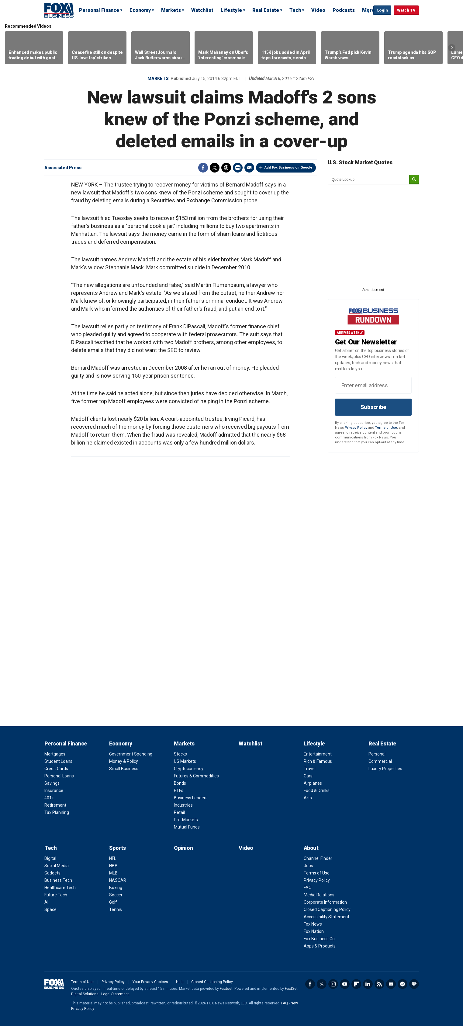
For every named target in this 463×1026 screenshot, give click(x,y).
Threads (226, 168)
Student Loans (58, 761)
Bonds (180, 783)
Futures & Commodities (196, 775)
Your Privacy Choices (150, 982)
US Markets (185, 761)
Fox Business (59, 10)
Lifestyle (231, 10)
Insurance (53, 790)
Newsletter (391, 984)
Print (238, 168)
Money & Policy (123, 761)
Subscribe (373, 407)
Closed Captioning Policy (327, 909)
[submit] (414, 180)
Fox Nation (314, 931)
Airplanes (313, 783)
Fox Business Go (319, 938)
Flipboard (356, 984)
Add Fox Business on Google (288, 167)
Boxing (115, 887)
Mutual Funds (187, 827)
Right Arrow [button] (451, 47)
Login (382, 10)
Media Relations (319, 894)
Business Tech (58, 880)
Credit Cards (56, 768)
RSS (379, 984)
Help (179, 982)
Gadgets (52, 873)
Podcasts (344, 10)
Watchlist (202, 10)
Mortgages (54, 754)
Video (318, 10)
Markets (171, 10)
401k (49, 797)
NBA (113, 865)
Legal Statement (115, 994)
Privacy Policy (356, 428)
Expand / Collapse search (367, 10)
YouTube (345, 984)
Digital (50, 858)
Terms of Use (386, 428)
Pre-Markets (186, 819)
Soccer (116, 894)
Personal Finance (99, 10)
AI (46, 902)
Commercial (380, 761)
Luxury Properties (385, 768)
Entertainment (318, 754)
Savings (52, 783)
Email (249, 168)
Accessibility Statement (326, 916)
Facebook (203, 168)
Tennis (115, 909)
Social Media (56, 865)
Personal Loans (59, 775)
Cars (308, 775)
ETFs (178, 790)
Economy (140, 10)
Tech (295, 10)
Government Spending (130, 754)
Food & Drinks (317, 790)
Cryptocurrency (188, 768)
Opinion (183, 848)
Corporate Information (325, 902)
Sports (117, 848)
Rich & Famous (318, 761)
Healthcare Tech (60, 887)
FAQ (308, 887)
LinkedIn (368, 984)
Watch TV (406, 10)
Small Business (123, 768)
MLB (113, 873)
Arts (308, 797)
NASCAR (117, 880)
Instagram (333, 984)
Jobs (308, 865)
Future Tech (55, 894)
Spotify (402, 984)
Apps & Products (320, 946)
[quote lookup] (369, 179)
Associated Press (62, 167)
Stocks (180, 754)
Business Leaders (191, 797)
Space (50, 909)
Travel (310, 768)
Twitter (214, 168)
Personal (376, 754)
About (311, 848)
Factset (226, 988)
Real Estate (265, 10)
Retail (179, 812)
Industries (183, 805)
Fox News (313, 924)
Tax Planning (56, 812)
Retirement (55, 805)
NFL (112, 858)
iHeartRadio (414, 984)
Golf (113, 902)
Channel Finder (318, 858)
